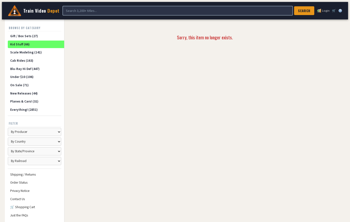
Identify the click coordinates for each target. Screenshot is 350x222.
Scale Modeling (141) (26, 52)
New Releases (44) (24, 93)
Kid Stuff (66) (20, 44)
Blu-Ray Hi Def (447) (25, 69)
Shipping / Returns (23, 174)
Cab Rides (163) (21, 60)
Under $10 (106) (22, 77)
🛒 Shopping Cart (22, 207)
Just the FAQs (19, 215)
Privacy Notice (20, 190)
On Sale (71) (19, 85)
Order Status (18, 182)
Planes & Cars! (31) (24, 101)
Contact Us (17, 199)
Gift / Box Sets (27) (24, 36)
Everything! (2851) (24, 109)
